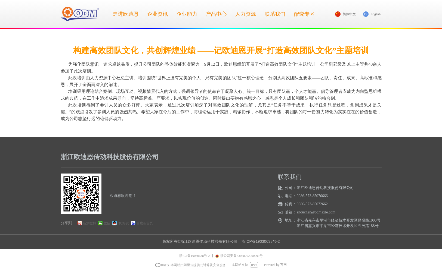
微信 (107, 223)
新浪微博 (89, 223)
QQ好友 (123, 223)
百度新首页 (145, 223)
